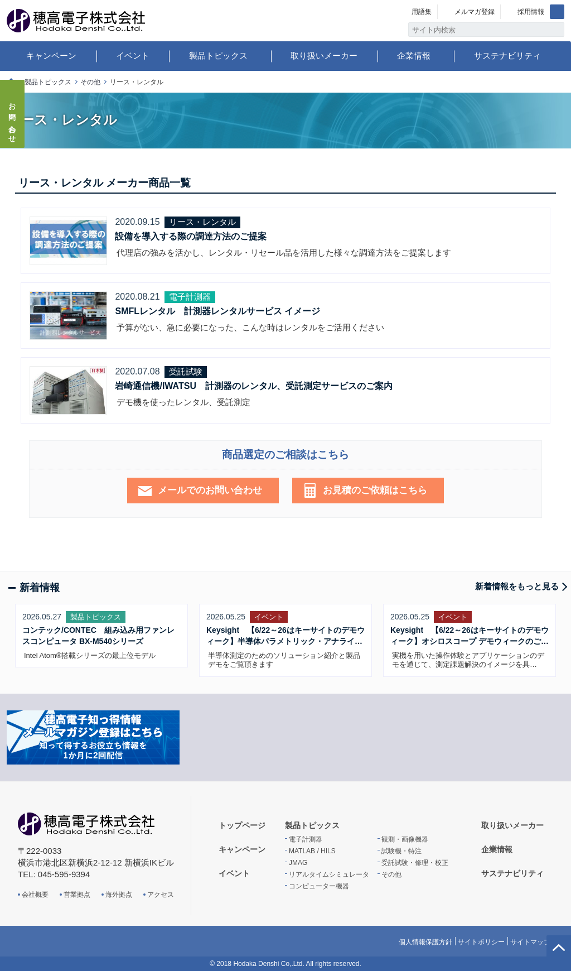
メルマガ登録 (474, 11)
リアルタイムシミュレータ (329, 874)
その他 (90, 82)
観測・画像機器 (404, 839)
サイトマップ (530, 942)
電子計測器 (305, 839)
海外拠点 (118, 894)
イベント (132, 55)
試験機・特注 (401, 851)
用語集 (422, 11)
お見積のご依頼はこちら (375, 490)
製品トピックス (218, 55)
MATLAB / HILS (312, 851)
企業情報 (413, 55)
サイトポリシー (481, 942)
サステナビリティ (507, 55)
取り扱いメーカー (324, 55)
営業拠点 (77, 894)
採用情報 (530, 11)
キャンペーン (51, 55)
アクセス (160, 894)
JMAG (298, 863)
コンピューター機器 (319, 886)
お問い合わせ (12, 119)
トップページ (242, 825)
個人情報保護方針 (425, 942)
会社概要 (35, 894)
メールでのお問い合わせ (210, 490)
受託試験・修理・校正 (414, 863)
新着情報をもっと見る (517, 586)
